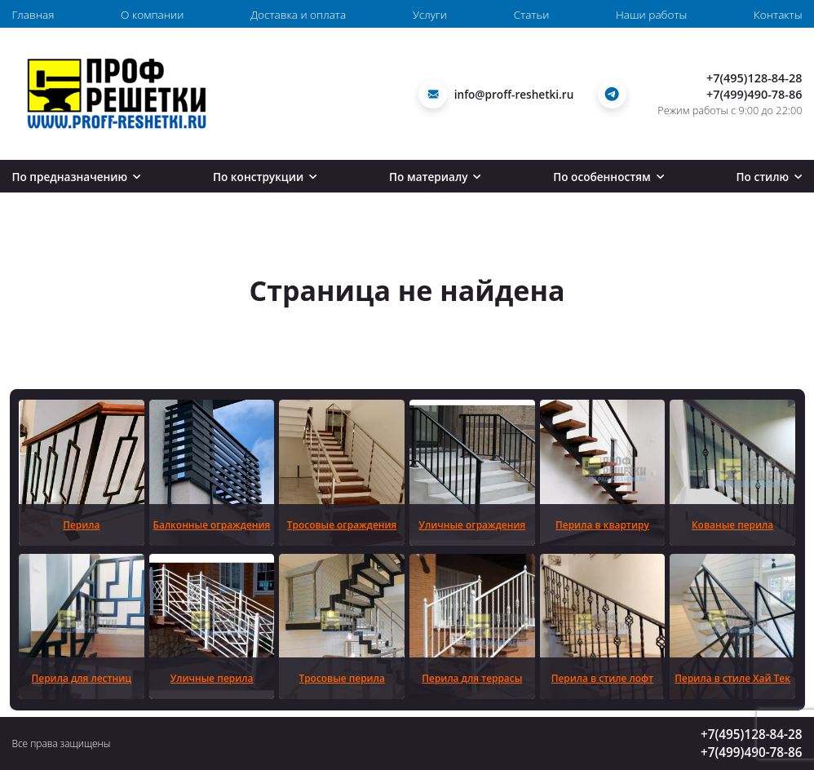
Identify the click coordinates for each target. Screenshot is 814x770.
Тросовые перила (342, 677)
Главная (33, 14)
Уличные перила (212, 677)
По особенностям (608, 176)
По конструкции (264, 176)
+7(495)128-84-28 (754, 78)
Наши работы (651, 14)
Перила (81, 524)
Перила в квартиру (602, 524)
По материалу (435, 176)
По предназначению (76, 176)
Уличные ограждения (471, 524)
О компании (152, 14)
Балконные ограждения (212, 524)
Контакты (778, 14)
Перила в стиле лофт (602, 677)
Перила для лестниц (81, 677)
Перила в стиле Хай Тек (732, 677)
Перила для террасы (472, 677)
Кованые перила (732, 524)
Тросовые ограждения (342, 524)
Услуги (430, 14)
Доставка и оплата (298, 14)
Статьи (532, 14)
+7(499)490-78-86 (754, 94)
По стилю (770, 176)
